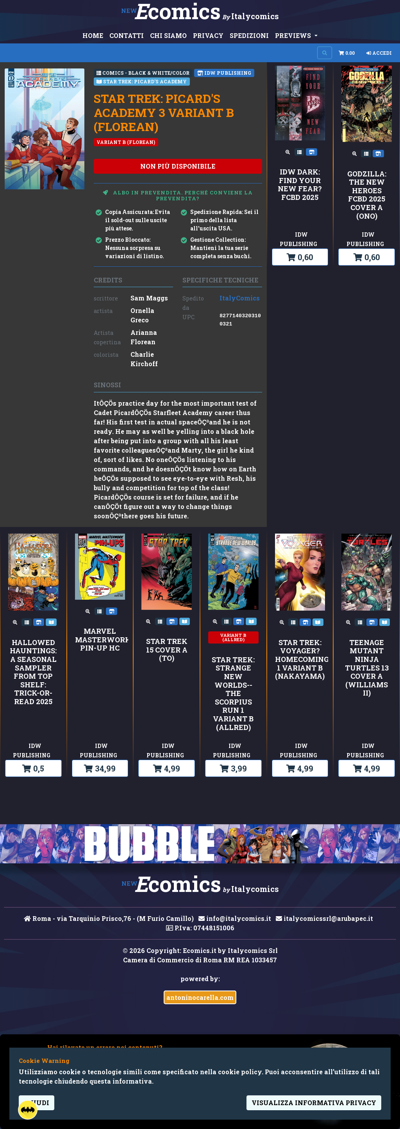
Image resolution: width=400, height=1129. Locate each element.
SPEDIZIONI (249, 35)
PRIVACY (208, 35)
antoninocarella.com (200, 997)
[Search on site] (324, 53)
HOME (92, 35)
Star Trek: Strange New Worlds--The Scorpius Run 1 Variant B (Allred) (233, 694)
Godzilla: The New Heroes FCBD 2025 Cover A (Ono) (366, 195)
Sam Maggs (149, 298)
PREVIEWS (293, 35)
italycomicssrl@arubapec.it (324, 918)
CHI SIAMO (168, 35)
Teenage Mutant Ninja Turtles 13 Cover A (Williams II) (367, 668)
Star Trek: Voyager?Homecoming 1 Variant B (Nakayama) (300, 659)
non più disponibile (177, 166)
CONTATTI (126, 35)
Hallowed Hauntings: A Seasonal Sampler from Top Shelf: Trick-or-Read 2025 (33, 672)
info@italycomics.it (234, 918)
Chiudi (36, 1102)
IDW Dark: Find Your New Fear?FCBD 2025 (300, 184)
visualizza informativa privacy (314, 1102)
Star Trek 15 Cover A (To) (167, 650)
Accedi (379, 53)
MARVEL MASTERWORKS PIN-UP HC (100, 640)
